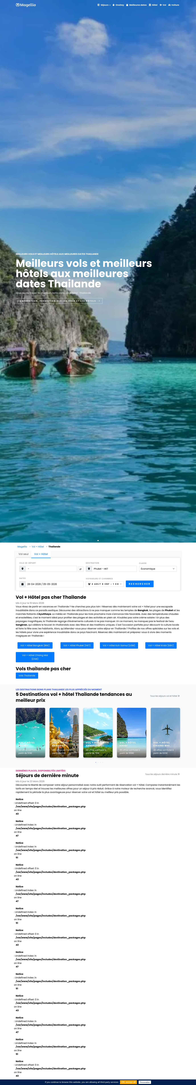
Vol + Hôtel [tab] (41, 554)
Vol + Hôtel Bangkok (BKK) (35, 645)
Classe (143, 563)
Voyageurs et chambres (99, 578)
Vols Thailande (27, 675)
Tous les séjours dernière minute (162, 774)
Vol (163, 5)
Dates (22, 578)
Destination (92, 563)
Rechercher (140, 584)
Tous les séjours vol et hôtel (165, 696)
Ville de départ (27, 563)
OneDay (118, 5)
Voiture (173, 5)
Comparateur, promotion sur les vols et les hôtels (59, 301)
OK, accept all (128, 1082)
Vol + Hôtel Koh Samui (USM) (119, 645)
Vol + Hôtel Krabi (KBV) (161, 645)
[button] (98, 540)
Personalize (145, 1082)
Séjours (103, 5)
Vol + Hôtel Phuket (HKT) (77, 645)
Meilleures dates (136, 5)
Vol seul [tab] (23, 554)
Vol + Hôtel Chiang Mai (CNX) (35, 657)
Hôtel (153, 5)
